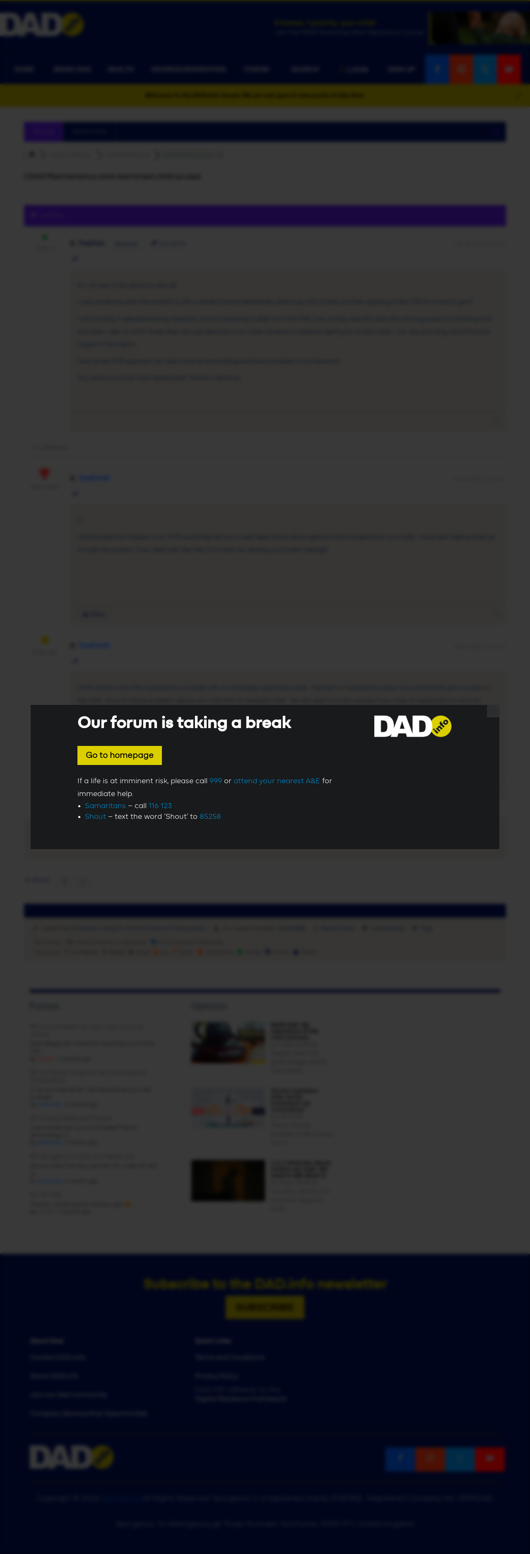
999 (216, 781)
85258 (210, 817)
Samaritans (105, 806)
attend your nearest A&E (277, 781)
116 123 (160, 806)
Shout (95, 817)
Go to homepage (120, 755)
